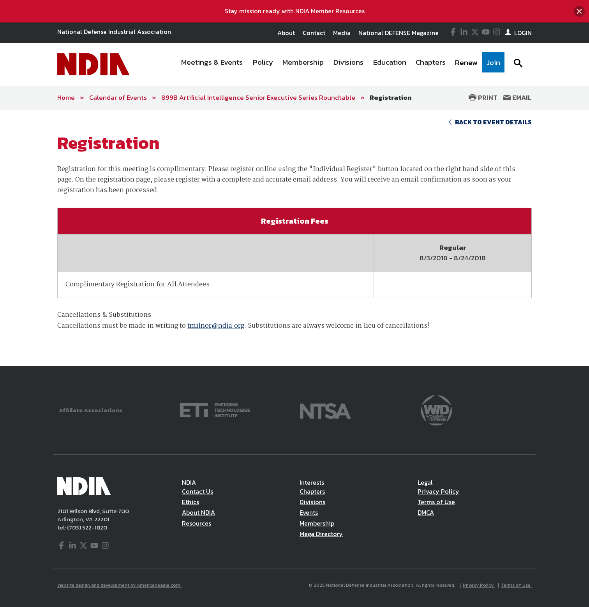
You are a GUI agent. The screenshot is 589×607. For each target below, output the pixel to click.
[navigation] (340, 64)
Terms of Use (436, 501)
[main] (294, 238)
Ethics (190, 501)
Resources (196, 523)
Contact (314, 32)
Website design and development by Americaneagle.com (119, 585)
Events (309, 512)
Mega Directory (321, 533)
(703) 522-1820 (86, 527)
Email (517, 97)
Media (342, 32)
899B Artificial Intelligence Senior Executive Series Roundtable (258, 97)
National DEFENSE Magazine (398, 32)
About (286, 32)
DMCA (426, 512)
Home (66, 97)
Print (483, 97)
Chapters (312, 491)
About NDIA (198, 512)
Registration (391, 97)
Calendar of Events (118, 97)
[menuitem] (212, 64)
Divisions (312, 501)
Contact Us (197, 491)
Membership (317, 523)
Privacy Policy (438, 491)
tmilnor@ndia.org (215, 326)
